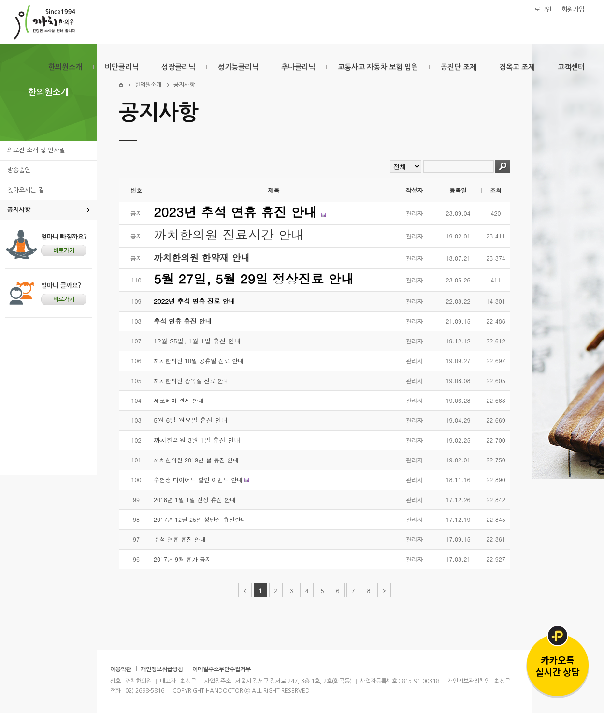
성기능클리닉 (238, 67)
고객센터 (571, 67)
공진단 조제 (458, 67)
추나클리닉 (298, 67)
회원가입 (573, 9)
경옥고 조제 (517, 67)
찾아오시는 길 (25, 190)
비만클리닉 (122, 67)
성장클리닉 (178, 67)
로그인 (543, 9)
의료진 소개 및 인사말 (36, 150)
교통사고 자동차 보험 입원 (378, 67)
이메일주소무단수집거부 (221, 669)
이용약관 (120, 669)
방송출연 (18, 170)
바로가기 (63, 250)
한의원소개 (65, 67)
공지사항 (18, 210)
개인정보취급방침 (162, 669)
